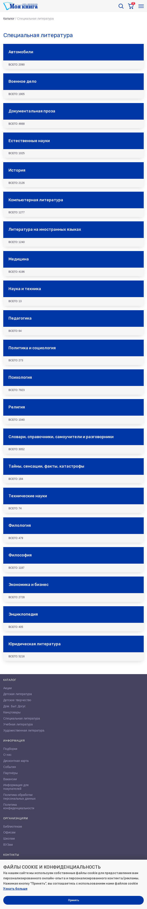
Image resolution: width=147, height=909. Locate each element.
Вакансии (10, 779)
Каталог (8, 18)
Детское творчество (17, 700)
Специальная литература (21, 718)
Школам (9, 838)
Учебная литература (18, 724)
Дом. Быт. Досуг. (14, 706)
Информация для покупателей (16, 786)
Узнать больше (15, 889)
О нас (7, 754)
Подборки (10, 749)
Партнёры (10, 773)
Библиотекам (12, 826)
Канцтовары (12, 712)
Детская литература (17, 694)
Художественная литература (23, 730)
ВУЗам (8, 844)
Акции (7, 688)
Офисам (9, 832)
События (9, 767)
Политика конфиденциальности (18, 806)
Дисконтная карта (16, 761)
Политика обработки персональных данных (19, 796)
